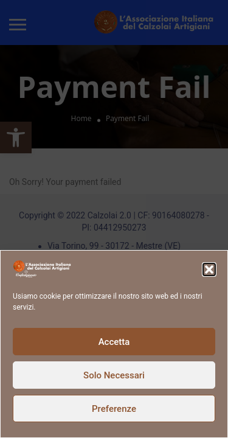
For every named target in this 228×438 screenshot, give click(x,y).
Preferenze (114, 408)
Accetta (114, 341)
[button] (209, 269)
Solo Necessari (114, 375)
